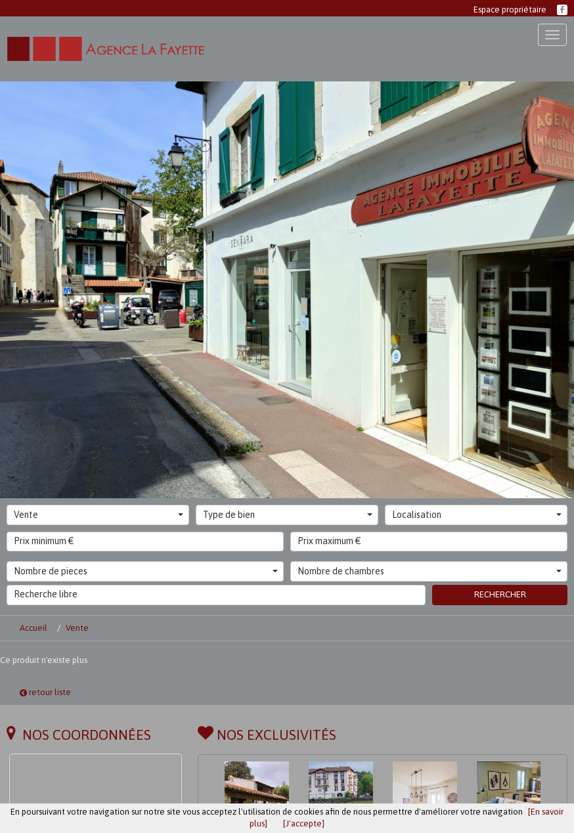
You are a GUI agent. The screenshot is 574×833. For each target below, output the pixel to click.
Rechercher (500, 594)
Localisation (477, 514)
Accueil (33, 628)
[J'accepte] (303, 823)
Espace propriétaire (510, 9)
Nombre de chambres (430, 571)
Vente (98, 514)
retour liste (45, 692)
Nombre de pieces (146, 571)
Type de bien (287, 514)
